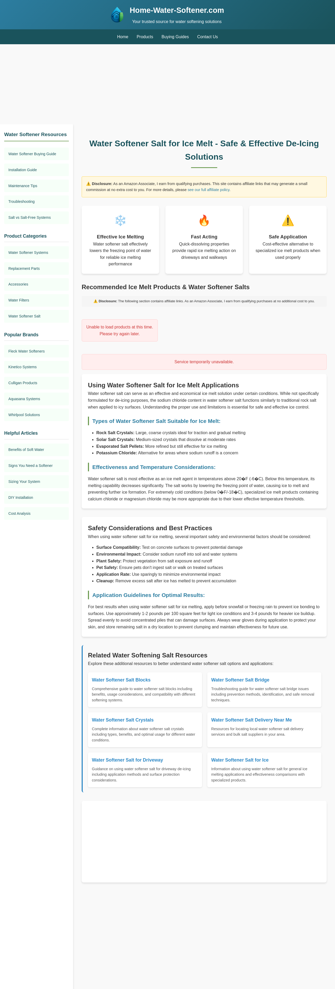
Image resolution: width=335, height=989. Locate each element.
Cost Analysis (19, 513)
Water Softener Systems (28, 252)
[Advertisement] (167, 85)
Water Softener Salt (24, 316)
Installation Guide (22, 170)
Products (145, 37)
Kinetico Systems (22, 367)
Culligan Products (22, 383)
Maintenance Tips (22, 186)
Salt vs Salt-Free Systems (29, 217)
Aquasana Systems (24, 399)
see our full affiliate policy (208, 190)
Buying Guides (175, 37)
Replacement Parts (24, 268)
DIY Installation (20, 497)
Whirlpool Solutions (24, 415)
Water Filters (18, 300)
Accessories (18, 284)
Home (122, 37)
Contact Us (207, 37)
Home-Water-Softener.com (177, 10)
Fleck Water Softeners (26, 351)
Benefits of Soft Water (26, 450)
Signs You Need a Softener (30, 465)
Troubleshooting (21, 201)
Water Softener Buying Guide (32, 154)
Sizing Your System (24, 481)
